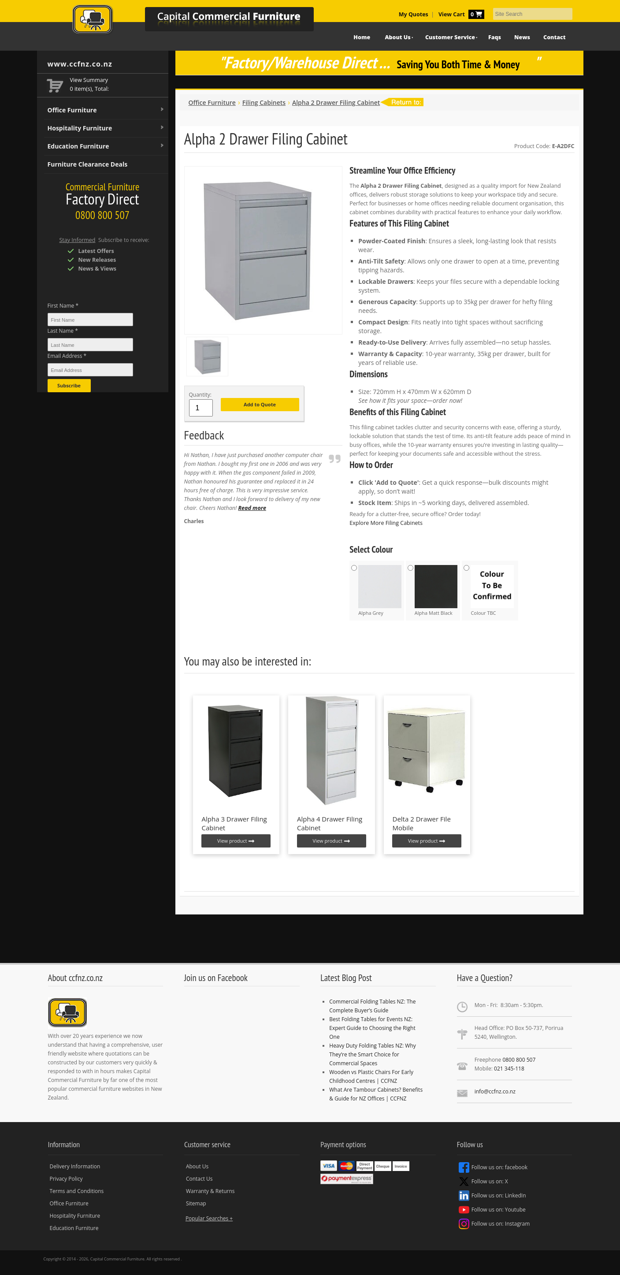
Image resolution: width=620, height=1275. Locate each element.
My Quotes (413, 14)
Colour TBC (492, 590)
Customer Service (450, 37)
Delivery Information (75, 1166)
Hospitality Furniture (106, 128)
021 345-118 (509, 1068)
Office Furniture (106, 110)
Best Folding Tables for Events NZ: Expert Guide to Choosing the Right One (372, 1028)
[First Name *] (90, 319)
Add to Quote (260, 404)
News (522, 37)
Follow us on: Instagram (494, 1224)
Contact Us (199, 1178)
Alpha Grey (379, 590)
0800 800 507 (518, 1059)
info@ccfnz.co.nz (495, 1091)
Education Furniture (106, 146)
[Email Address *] (90, 369)
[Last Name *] (90, 344)
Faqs (494, 37)
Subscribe (69, 385)
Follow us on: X (483, 1181)
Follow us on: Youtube (492, 1209)
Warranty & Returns (210, 1191)
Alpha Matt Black (436, 590)
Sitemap (196, 1203)
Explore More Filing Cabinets (386, 523)
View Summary (89, 80)
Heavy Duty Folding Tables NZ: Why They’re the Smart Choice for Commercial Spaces (372, 1054)
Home (361, 37)
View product (236, 840)
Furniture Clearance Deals (88, 164)
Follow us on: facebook (493, 1167)
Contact (554, 37)
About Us (397, 37)
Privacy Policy (66, 1178)
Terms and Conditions (77, 1191)
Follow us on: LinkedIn (492, 1195)
